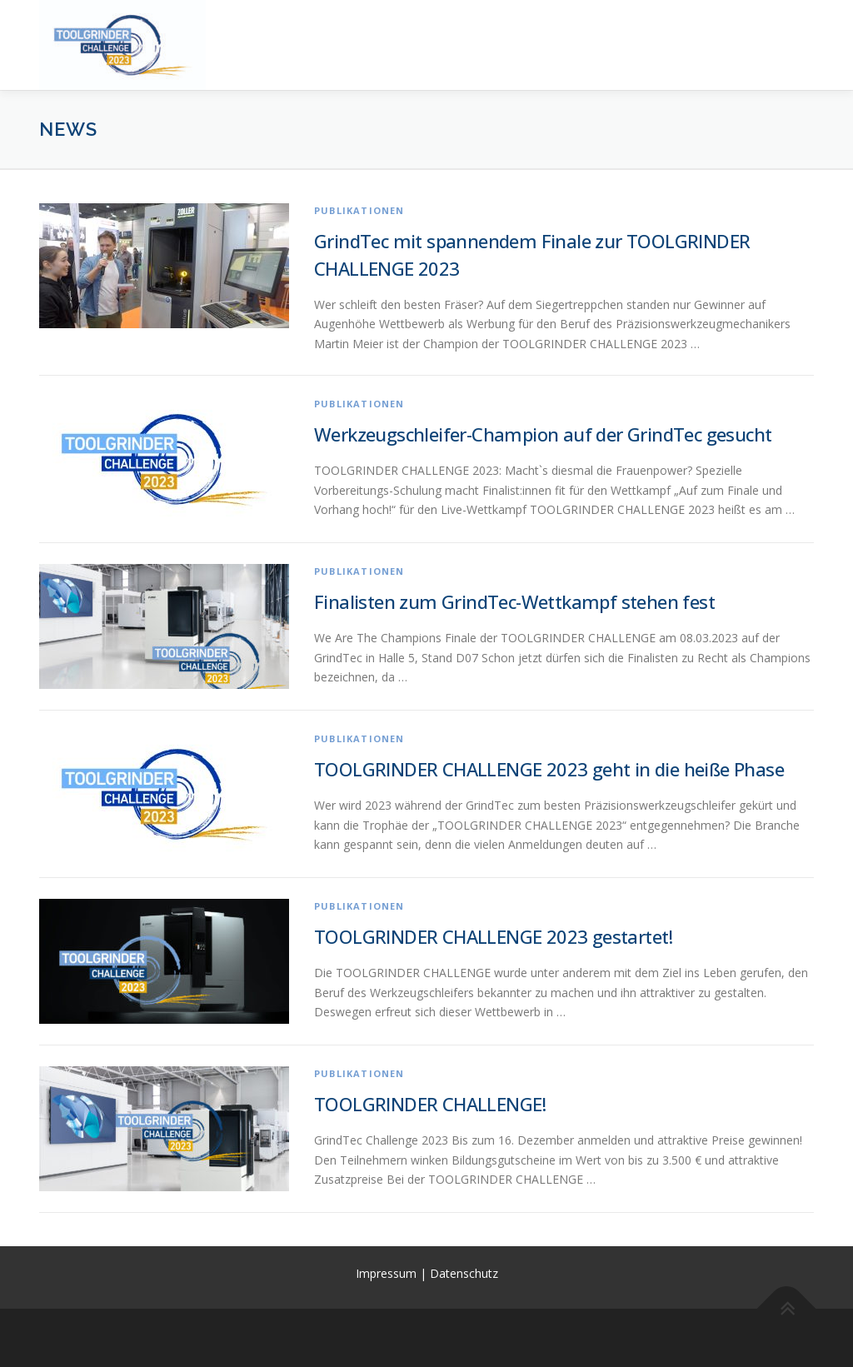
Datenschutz (464, 1273)
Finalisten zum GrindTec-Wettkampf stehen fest (514, 601)
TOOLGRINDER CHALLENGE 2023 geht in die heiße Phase (549, 768)
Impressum (388, 1273)
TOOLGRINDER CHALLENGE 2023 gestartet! (493, 936)
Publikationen (359, 210)
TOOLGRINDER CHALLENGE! (430, 1103)
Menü (799, 31)
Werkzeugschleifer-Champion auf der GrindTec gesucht (542, 434)
